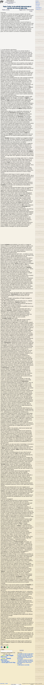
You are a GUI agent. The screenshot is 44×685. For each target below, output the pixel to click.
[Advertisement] (17, 40)
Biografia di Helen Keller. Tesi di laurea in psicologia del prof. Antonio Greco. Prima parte (25, 662)
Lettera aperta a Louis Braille (23, 664)
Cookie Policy (2, 683)
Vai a (5, 661)
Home (37, 1)
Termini (6, 683)
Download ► (39, 7)
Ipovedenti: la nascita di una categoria (25, 659)
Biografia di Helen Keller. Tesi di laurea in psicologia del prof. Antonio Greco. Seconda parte (25, 657)
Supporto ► (39, 9)
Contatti (37, 5)
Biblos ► (38, 2)
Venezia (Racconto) (6, 659)
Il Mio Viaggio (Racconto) (7, 656)
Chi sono (38, 4)
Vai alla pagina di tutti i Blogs (8, 662)
